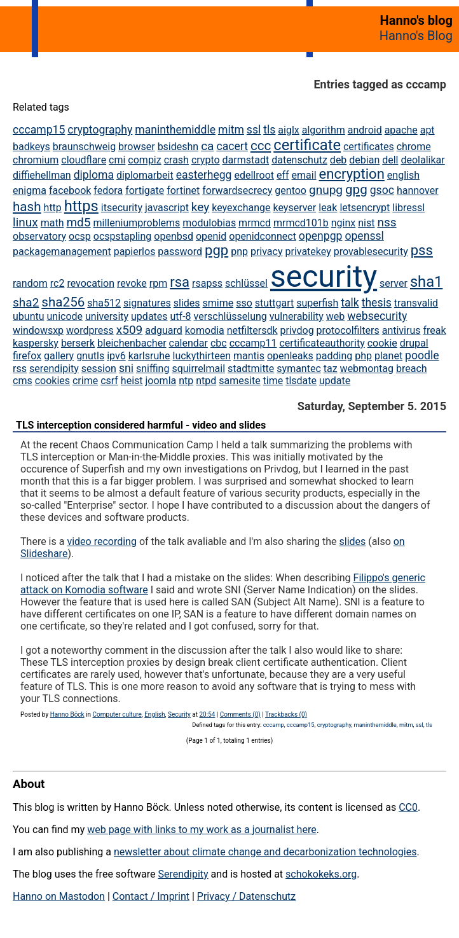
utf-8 (180, 316)
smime (218, 303)
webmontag (367, 368)
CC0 (408, 807)
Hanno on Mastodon (59, 896)
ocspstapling (122, 236)
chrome (414, 147)
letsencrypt (364, 208)
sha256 (63, 302)
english (403, 175)
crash (176, 160)
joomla (161, 381)
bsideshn (178, 147)
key (200, 207)
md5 (78, 222)
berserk (78, 343)
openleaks (290, 356)
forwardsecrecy (237, 190)
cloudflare (83, 160)
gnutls (90, 356)
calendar (188, 343)
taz (331, 368)
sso (244, 303)
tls (269, 129)
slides (187, 303)
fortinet (183, 190)
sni (126, 368)
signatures (147, 303)
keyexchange (241, 208)
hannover (418, 190)
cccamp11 (253, 343)
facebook (70, 190)
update (334, 381)
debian (364, 160)
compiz (144, 160)
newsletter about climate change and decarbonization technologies (265, 852)
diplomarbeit (145, 175)
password (180, 251)
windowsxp (38, 330)
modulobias (209, 223)
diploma (94, 175)
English (154, 714)
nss (386, 222)
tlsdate (301, 381)
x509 (129, 329)
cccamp (273, 724)
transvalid (416, 303)
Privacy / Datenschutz (246, 896)
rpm (158, 283)
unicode (64, 316)
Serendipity (183, 874)
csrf (109, 381)
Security (179, 714)
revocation (90, 283)
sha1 (426, 282)
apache (401, 130)
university (106, 316)
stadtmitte (251, 368)
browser (136, 147)
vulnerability (297, 316)
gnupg (326, 190)
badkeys (31, 147)
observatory (39, 236)
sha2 (26, 302)
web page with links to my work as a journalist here (202, 830)
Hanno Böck (67, 714)
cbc (218, 343)
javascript (167, 208)
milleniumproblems (137, 223)
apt (427, 130)
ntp (186, 381)
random (30, 283)
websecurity (377, 316)
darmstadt (246, 160)
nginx (343, 223)
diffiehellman (42, 175)
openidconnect (262, 236)
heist (132, 381)
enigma (29, 190)
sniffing (152, 368)
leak (328, 208)
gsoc (382, 190)
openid (211, 236)
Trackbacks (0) (286, 714)
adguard (163, 330)
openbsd (173, 236)
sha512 (104, 303)
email (304, 175)
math (52, 223)
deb (338, 160)
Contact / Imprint (151, 896)
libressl (408, 208)
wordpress (90, 330)
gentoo (290, 190)
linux (25, 222)
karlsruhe (149, 356)
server (394, 283)
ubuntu (29, 316)
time (273, 381)
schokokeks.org (321, 874)
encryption (352, 174)
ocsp (80, 236)
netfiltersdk (252, 330)
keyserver (295, 208)
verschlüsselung (230, 316)
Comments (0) (240, 714)
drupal (414, 343)
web (335, 316)
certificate (307, 145)
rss (20, 368)
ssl (254, 129)
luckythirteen (202, 356)
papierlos (135, 251)
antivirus (401, 330)
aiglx (288, 130)
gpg (356, 189)
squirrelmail (198, 368)
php (363, 356)
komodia (204, 330)
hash (27, 206)
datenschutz (299, 160)
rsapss (207, 283)
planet (388, 356)
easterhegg (204, 175)
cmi (117, 160)
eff (283, 175)
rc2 (57, 283)
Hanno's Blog (416, 35)
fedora (108, 190)
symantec (299, 368)
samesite (239, 381)
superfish (317, 303)
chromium (35, 160)
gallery (59, 356)
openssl (364, 236)
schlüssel (246, 283)
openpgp (321, 236)
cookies (52, 381)
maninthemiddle (175, 129)
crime (85, 381)
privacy (266, 251)
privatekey (308, 251)
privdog (297, 330)
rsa (179, 282)
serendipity (54, 368)
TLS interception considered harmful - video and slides (141, 425)
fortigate (144, 190)
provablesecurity (371, 251)
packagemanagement (62, 251)
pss (422, 250)
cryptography (99, 129)
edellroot (254, 175)
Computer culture (117, 714)
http (53, 208)
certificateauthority (321, 343)
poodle (422, 355)
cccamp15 (39, 129)
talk (350, 302)
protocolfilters (348, 330)
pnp (239, 251)
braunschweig (84, 147)
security (323, 276)
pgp (216, 250)
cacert (231, 146)
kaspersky (35, 343)
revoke (132, 283)
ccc (260, 145)
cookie (382, 343)
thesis (377, 302)
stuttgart (274, 303)
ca (207, 146)
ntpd (206, 381)
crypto (205, 160)
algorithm (323, 130)
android (365, 130)
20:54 (207, 714)
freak (434, 330)
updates (149, 316)
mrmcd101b (301, 223)
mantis (248, 356)
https (81, 206)
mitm (231, 129)
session (98, 368)
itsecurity (121, 208)
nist (366, 223)
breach (411, 368)
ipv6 (116, 356)
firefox (27, 356)
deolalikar (422, 160)
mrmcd (254, 223)
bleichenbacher (132, 343)
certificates (368, 147)
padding (334, 356)
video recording (102, 541)
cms (22, 381)
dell (390, 160)
